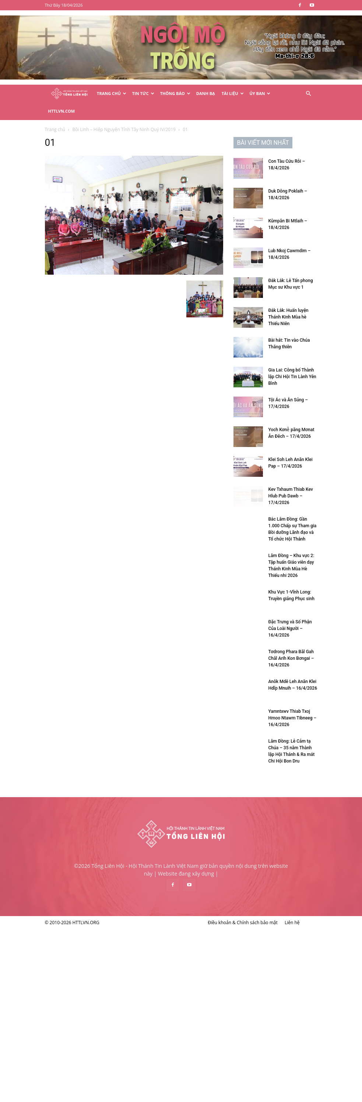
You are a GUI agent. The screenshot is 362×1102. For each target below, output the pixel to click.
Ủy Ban (260, 93)
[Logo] (69, 94)
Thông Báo (175, 93)
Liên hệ (292, 922)
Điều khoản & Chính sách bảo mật (243, 922)
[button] (308, 93)
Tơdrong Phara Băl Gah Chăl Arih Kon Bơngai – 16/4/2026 (291, 658)
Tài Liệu (233, 93)
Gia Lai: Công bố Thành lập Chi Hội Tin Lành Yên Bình (292, 376)
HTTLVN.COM (61, 111)
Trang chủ (55, 129)
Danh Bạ (205, 93)
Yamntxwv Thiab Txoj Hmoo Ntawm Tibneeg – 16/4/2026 (292, 718)
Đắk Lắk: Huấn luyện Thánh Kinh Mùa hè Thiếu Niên (288, 317)
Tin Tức (143, 93)
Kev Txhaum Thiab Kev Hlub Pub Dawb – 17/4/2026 (290, 496)
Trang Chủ (111, 93)
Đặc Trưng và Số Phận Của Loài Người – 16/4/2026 (290, 628)
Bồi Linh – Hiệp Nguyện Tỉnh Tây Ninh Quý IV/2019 (124, 129)
